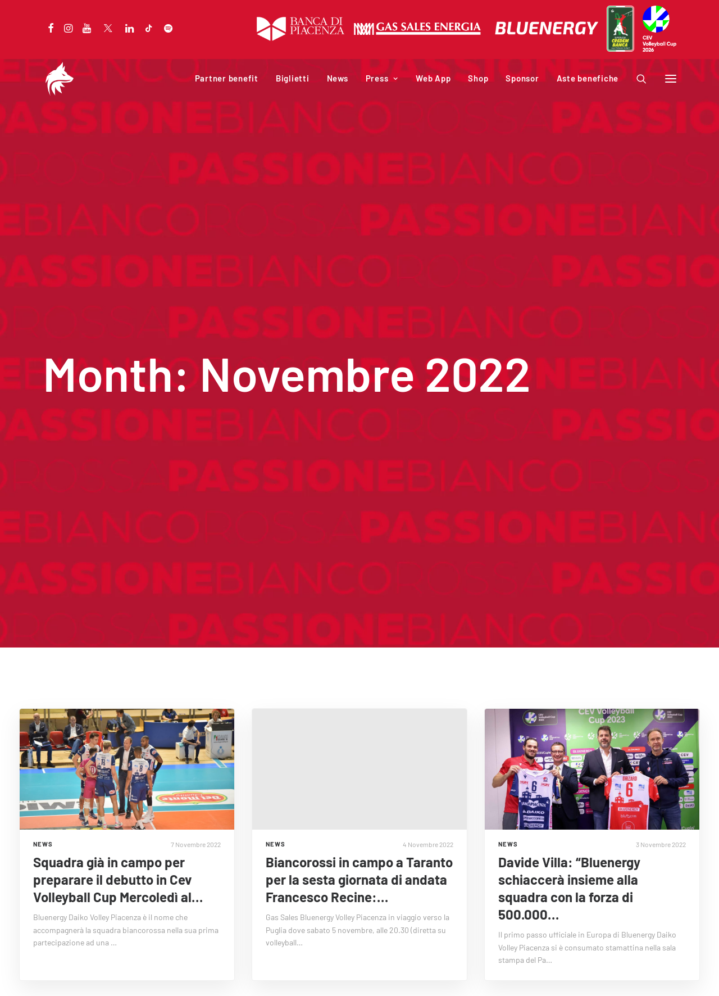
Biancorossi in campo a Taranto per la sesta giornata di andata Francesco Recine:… (359, 816)
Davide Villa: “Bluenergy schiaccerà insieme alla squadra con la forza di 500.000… (569, 825)
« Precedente (329, 948)
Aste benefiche (588, 78)
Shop (478, 78)
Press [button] (382, 78)
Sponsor (522, 78)
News (337, 78)
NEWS (43, 781)
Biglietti (293, 78)
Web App (433, 78)
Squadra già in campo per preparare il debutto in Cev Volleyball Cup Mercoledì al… (118, 816)
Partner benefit (226, 78)
